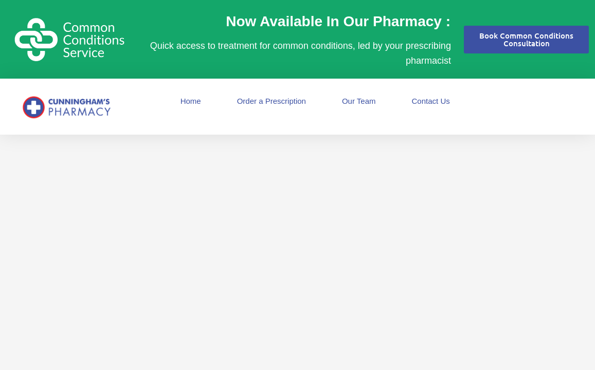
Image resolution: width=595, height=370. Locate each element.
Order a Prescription (271, 101)
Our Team (359, 101)
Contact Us (431, 101)
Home (191, 101)
